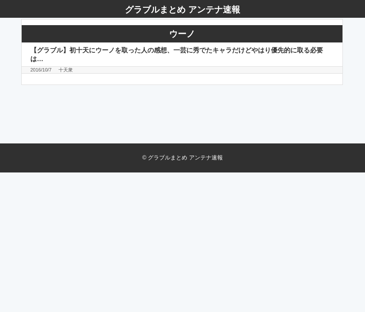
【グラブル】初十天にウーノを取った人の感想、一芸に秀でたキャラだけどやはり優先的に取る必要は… (176, 54)
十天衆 (66, 69)
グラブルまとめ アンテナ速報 (182, 9)
